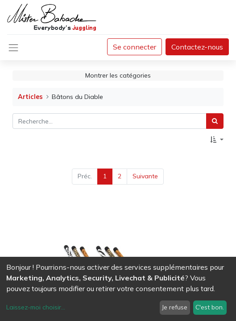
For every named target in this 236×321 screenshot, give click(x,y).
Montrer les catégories (118, 75)
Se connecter (134, 46)
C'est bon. (209, 307)
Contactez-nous (197, 46)
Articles (30, 97)
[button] (217, 139)
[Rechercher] (215, 121)
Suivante (145, 176)
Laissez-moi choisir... (35, 307)
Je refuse (174, 307)
